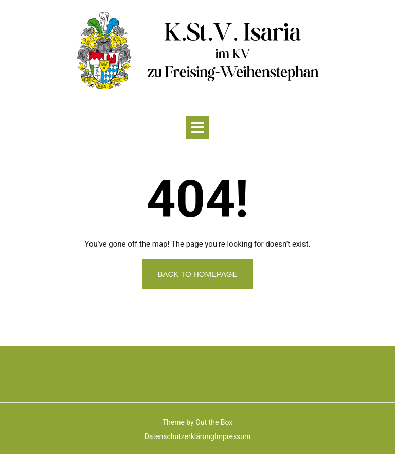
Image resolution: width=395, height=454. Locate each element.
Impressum (232, 436)
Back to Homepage (197, 274)
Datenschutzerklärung (179, 436)
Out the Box (213, 422)
